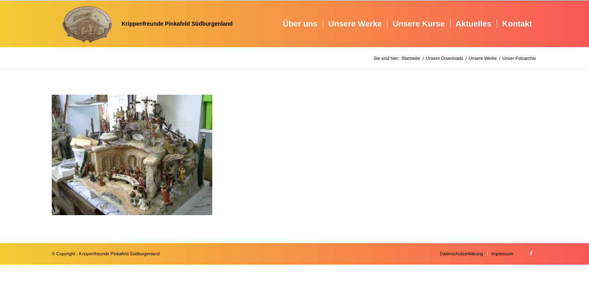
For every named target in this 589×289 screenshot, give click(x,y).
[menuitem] (300, 23)
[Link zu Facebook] (531, 253)
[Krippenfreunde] (142, 23)
